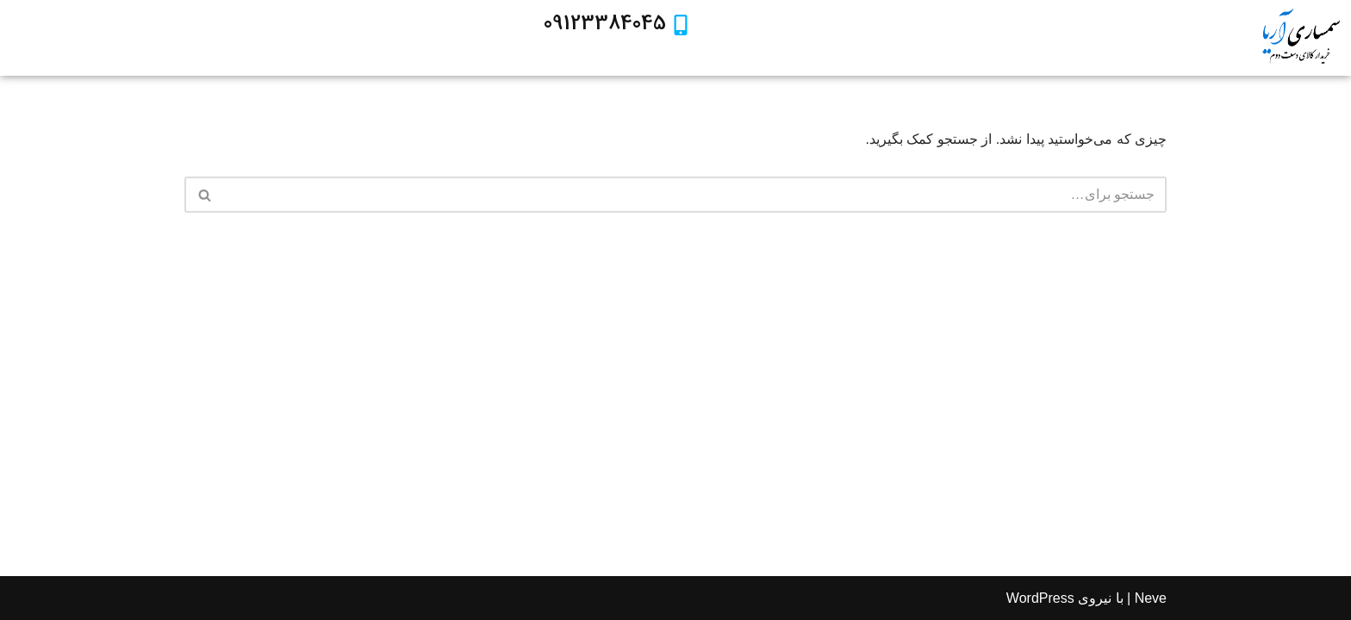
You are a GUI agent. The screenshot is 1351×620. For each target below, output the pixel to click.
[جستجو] (695, 195)
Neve (1151, 598)
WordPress (1040, 598)
